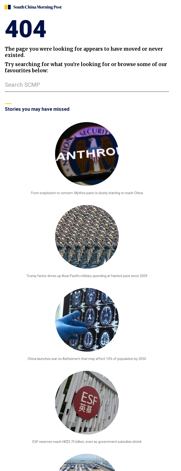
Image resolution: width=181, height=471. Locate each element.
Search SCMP (22, 84)
